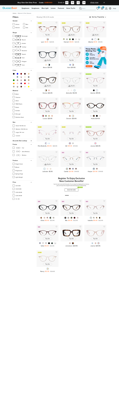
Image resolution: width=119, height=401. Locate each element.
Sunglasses (35, 8)
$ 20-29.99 (17, 192)
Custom (16, 135)
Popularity (101, 17)
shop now (94, 2)
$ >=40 (16, 199)
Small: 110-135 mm (19, 125)
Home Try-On (70, 8)
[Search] (87, 8)
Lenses (53, 8)
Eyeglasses (25, 8)
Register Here (72, 189)
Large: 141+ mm (18, 132)
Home (14, 13)
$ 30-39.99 (17, 195)
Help (114, 8)
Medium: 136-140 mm (20, 129)
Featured (61, 8)
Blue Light (45, 8)
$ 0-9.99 (16, 185)
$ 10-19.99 (17, 189)
